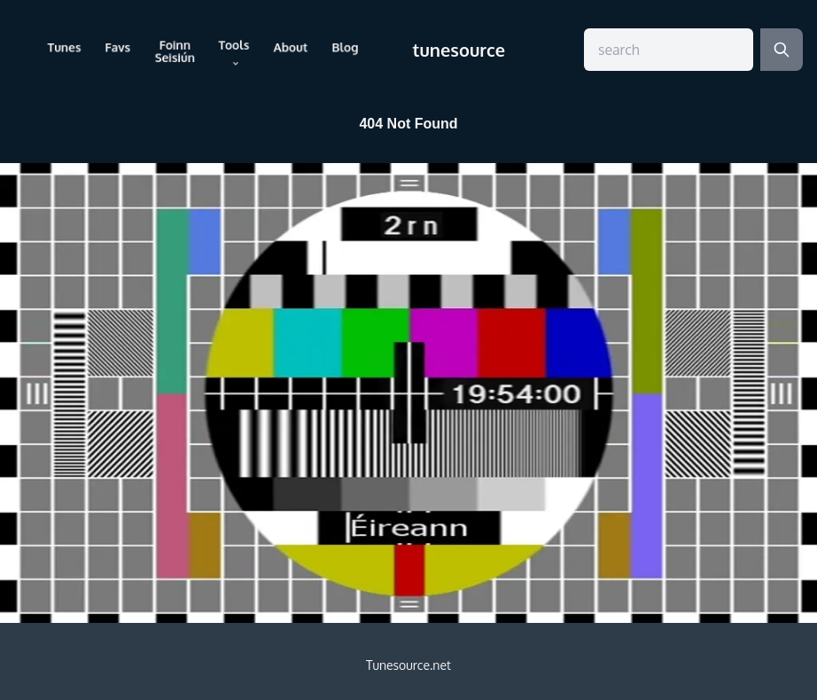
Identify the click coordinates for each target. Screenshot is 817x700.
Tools (234, 52)
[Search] (781, 49)
